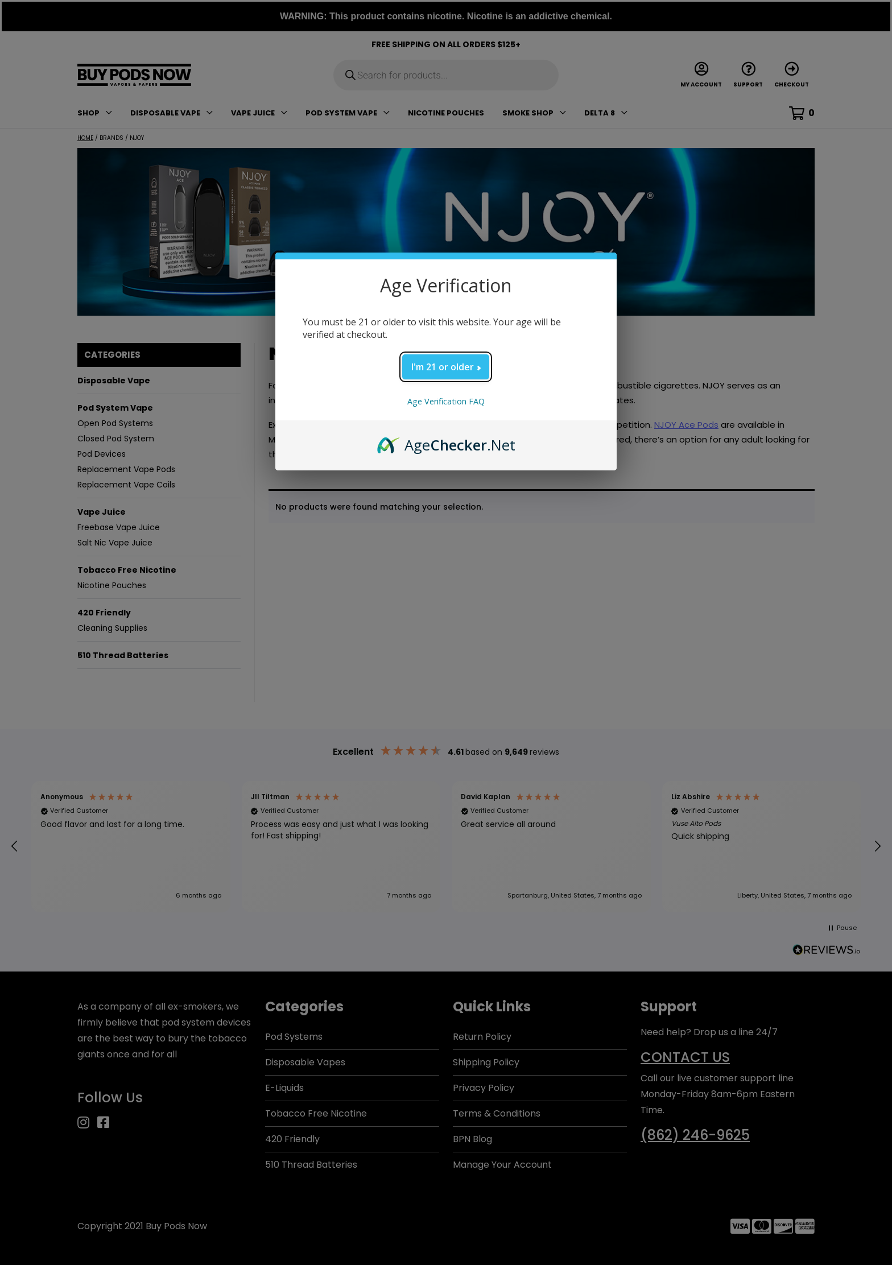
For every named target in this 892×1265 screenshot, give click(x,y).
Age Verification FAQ (446, 401)
